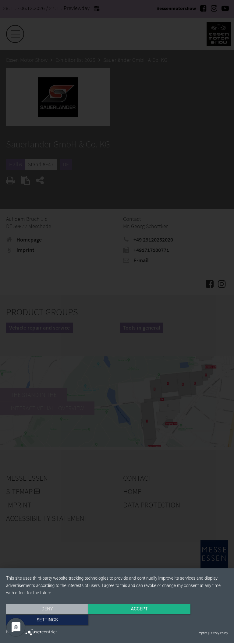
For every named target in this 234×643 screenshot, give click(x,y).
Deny (39, 621)
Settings (194, 621)
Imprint (202, 633)
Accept (117, 621)
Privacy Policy (219, 633)
